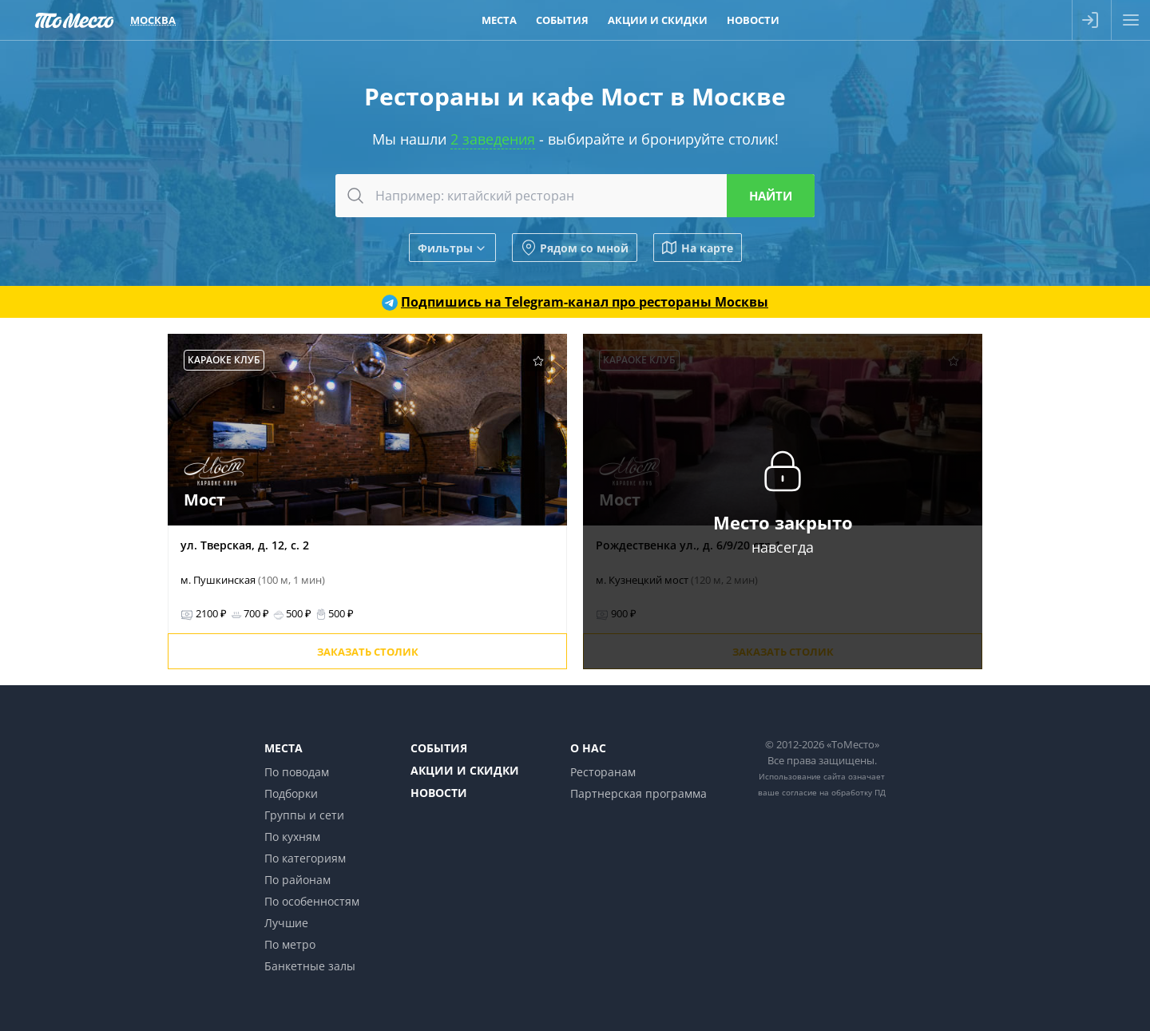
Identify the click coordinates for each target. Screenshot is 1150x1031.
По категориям (305, 858)
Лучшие (286, 922)
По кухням (292, 836)
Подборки (291, 793)
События (438, 747)
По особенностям (311, 901)
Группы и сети (304, 815)
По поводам (296, 771)
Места (283, 747)
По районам (297, 879)
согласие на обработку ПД (834, 792)
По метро (289, 944)
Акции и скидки (464, 770)
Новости (438, 792)
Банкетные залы (309, 966)
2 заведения (492, 139)
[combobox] (575, 195)
